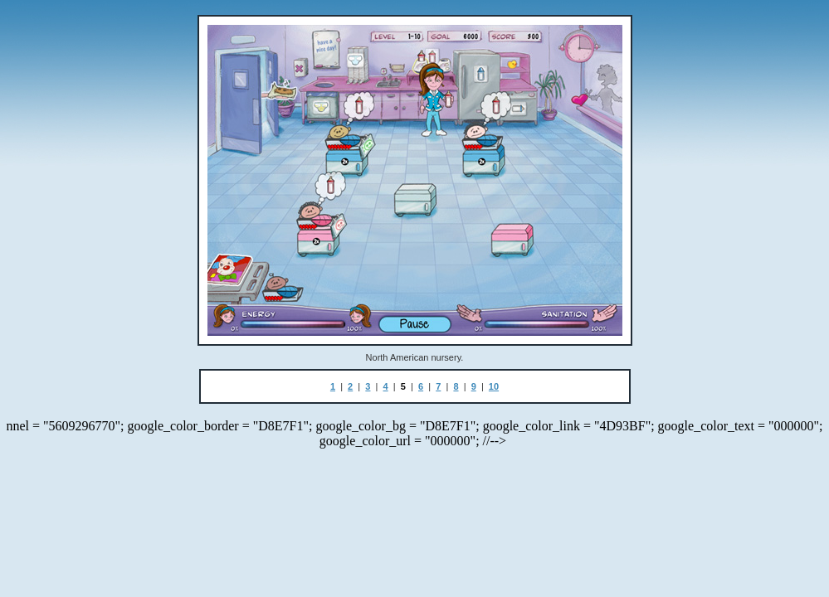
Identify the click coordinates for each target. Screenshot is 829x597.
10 (494, 386)
